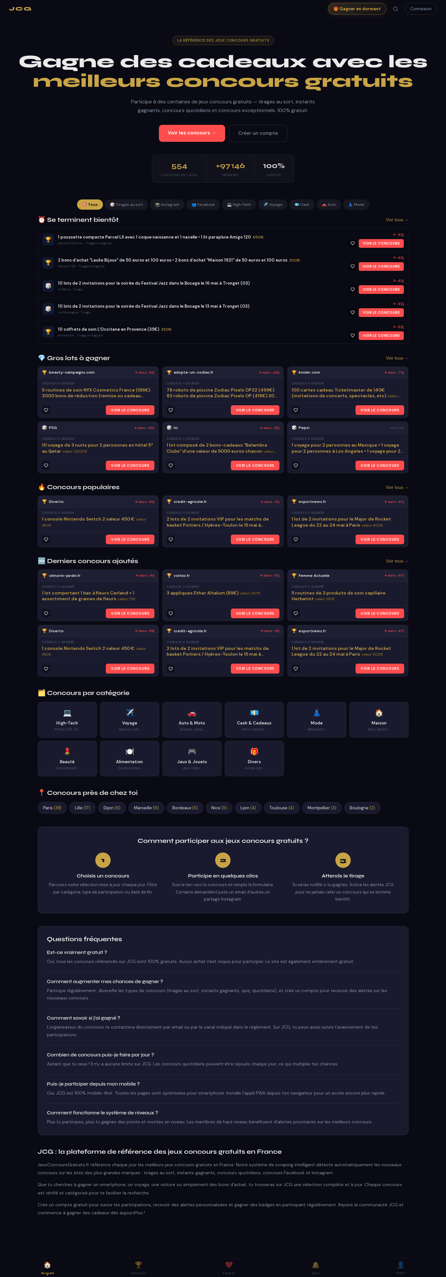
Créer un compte (258, 133)
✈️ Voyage (272, 204)
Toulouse (282, 808)
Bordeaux (185, 808)
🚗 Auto (329, 204)
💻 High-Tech (239, 204)
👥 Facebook (203, 204)
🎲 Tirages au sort (126, 204)
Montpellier (322, 808)
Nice (219, 808)
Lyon (248, 808)
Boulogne (362, 808)
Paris (52, 808)
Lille (82, 808)
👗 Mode (356, 204)
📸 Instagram (167, 204)
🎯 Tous (90, 204)
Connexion (421, 9)
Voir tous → (397, 219)
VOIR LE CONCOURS (381, 243)
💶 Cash (301, 204)
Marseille (146, 808)
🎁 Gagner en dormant (357, 9)
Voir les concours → (192, 133)
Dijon (112, 808)
